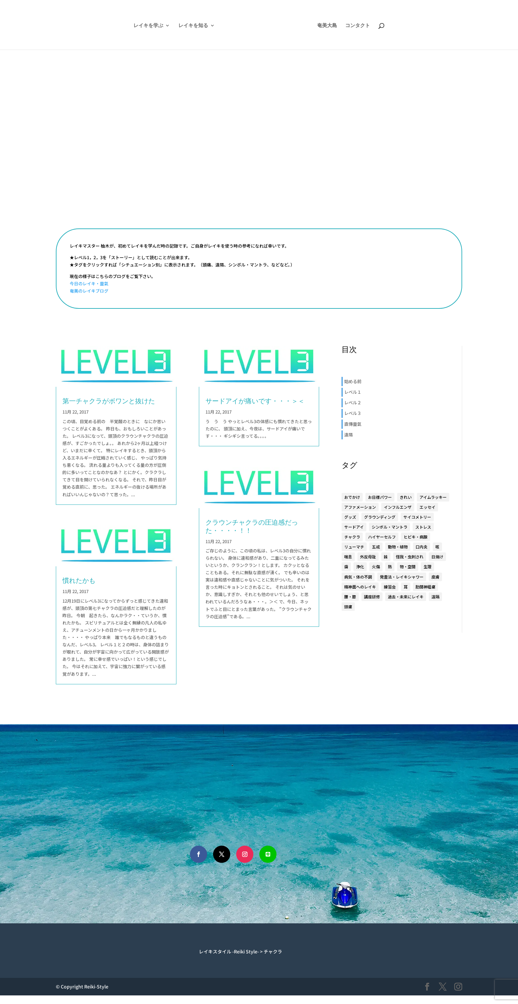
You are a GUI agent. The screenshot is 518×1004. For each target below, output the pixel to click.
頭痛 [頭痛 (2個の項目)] (348, 606)
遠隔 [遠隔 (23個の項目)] (435, 596)
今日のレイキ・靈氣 (89, 283)
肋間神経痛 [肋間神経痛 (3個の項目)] (425, 586)
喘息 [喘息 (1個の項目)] (348, 556)
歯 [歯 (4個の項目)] (346, 566)
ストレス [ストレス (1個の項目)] (423, 527)
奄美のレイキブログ (89, 291)
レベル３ (352, 413)
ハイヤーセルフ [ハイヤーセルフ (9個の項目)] (382, 537)
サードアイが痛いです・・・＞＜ (255, 400)
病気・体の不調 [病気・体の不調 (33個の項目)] (358, 577)
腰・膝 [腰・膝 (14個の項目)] (350, 596)
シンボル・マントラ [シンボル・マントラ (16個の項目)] (389, 527)
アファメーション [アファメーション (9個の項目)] (360, 507)
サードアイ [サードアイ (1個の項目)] (354, 527)
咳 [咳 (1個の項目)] (437, 546)
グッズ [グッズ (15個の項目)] (350, 517)
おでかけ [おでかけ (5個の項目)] (352, 497)
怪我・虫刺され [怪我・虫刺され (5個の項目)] (410, 556)
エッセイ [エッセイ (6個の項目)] (427, 507)
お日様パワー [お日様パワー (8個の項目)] (380, 497)
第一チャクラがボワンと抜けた (108, 400)
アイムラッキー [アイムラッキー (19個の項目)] (433, 497)
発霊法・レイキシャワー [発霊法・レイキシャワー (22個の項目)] (402, 577)
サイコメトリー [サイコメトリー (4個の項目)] (417, 517)
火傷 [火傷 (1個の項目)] (376, 566)
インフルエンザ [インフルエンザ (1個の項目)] (398, 507)
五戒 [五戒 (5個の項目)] (376, 546)
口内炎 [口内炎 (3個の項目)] (421, 546)
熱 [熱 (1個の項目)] (390, 566)
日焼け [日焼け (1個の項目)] (437, 556)
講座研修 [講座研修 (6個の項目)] (372, 596)
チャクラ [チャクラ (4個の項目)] (352, 537)
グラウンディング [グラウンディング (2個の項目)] (379, 517)
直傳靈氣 (352, 424)
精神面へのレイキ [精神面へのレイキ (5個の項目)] (360, 586)
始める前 (352, 381)
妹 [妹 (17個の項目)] (386, 556)
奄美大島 (344, 25)
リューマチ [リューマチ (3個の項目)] (354, 546)
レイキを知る (176, 25)
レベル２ (352, 402)
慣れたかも (78, 580)
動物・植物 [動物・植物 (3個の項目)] (398, 546)
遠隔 (348, 434)
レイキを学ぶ (131, 25)
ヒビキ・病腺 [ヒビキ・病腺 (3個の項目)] (415, 537)
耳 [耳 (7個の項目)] (406, 586)
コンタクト (375, 25)
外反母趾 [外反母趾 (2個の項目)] (368, 556)
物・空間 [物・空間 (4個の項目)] (408, 566)
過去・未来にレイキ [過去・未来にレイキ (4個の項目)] (406, 596)
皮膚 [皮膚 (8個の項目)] (435, 577)
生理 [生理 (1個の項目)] (427, 566)
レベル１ (352, 392)
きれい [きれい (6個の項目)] (406, 497)
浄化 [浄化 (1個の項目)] (360, 566)
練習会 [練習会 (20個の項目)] (390, 586)
